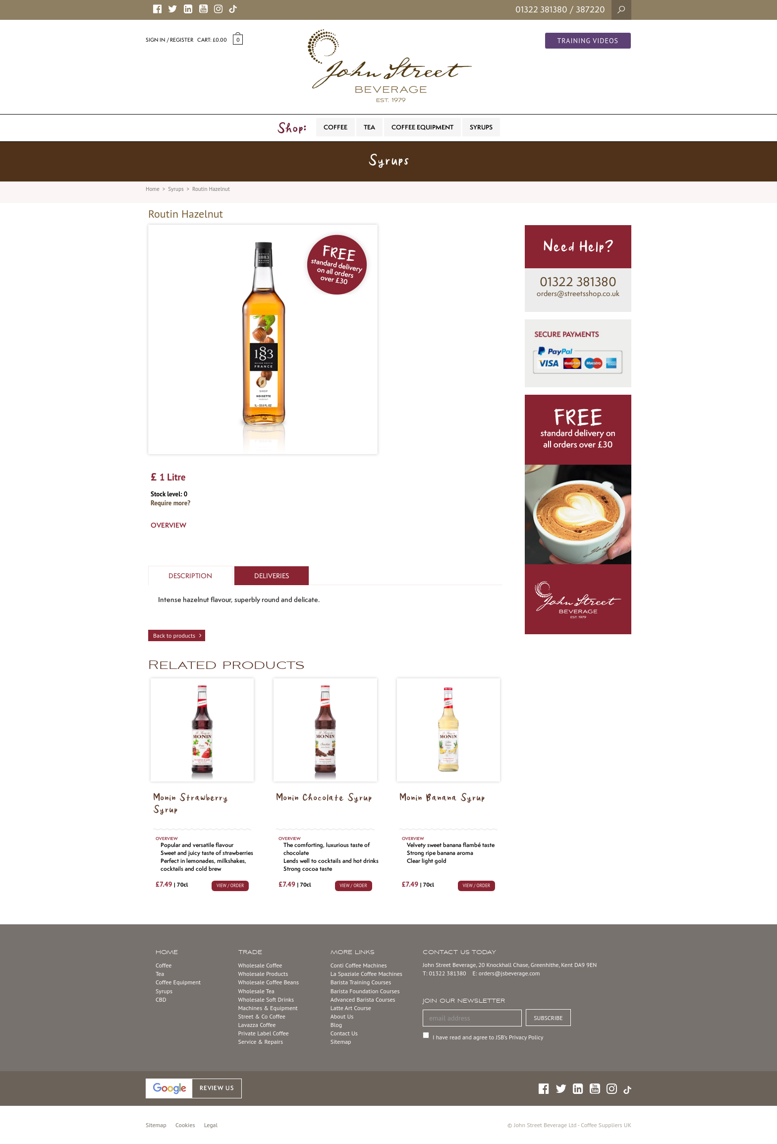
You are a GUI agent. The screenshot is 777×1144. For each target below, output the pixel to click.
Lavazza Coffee (257, 1024)
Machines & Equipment (268, 1008)
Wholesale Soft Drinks (266, 999)
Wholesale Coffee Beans (268, 982)
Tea (160, 973)
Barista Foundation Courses (365, 991)
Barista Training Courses (361, 982)
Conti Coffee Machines (359, 965)
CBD (161, 999)
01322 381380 (541, 9)
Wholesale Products (263, 973)
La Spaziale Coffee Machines (366, 973)
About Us (342, 1016)
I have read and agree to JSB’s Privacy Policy (488, 1037)
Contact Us (344, 1033)
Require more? (170, 503)
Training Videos (588, 40)
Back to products (174, 635)
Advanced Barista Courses (363, 999)
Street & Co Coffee (261, 1016)
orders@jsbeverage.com (509, 973)
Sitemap (341, 1041)
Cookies (185, 1125)
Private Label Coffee (263, 1033)
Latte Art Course (351, 1008)
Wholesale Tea (256, 991)
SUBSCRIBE (548, 1018)
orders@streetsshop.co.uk (578, 294)
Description (190, 575)
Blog (336, 1024)
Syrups (175, 188)
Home (153, 188)
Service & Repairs (260, 1041)
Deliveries (271, 575)
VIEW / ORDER (230, 885)
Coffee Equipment (178, 982)
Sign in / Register (169, 39)
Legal (211, 1125)
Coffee (163, 965)
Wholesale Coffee (260, 965)
